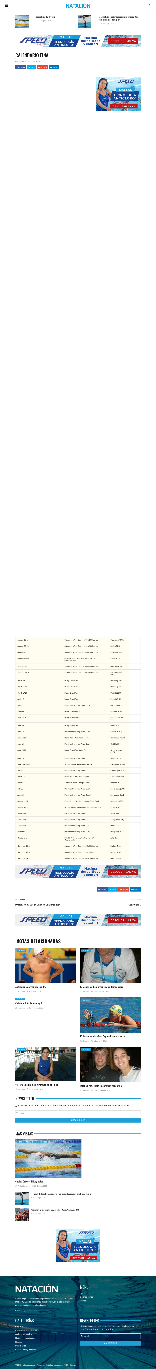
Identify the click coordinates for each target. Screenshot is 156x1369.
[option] (46, 21)
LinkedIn (54, 67)
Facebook (21, 67)
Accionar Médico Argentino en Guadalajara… (102, 987)
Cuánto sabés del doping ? (28, 1003)
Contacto (83, 1301)
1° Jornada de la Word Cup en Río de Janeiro (102, 1036)
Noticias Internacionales (27, 1142)
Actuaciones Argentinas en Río (31, 987)
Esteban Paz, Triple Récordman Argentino (101, 1085)
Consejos (19, 1326)
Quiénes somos (86, 1297)
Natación (22, 62)
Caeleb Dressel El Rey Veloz (45, 16)
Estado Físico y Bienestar (26, 1350)
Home (82, 1293)
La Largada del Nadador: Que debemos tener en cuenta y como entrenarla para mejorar (118, 18)
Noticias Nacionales (23, 1334)
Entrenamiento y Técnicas (26, 1330)
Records (43, 1142)
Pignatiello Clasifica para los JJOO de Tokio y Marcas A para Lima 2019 (55, 1209)
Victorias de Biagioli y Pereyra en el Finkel (37, 1084)
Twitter (31, 67)
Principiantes (20, 1346)
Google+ (42, 67)
